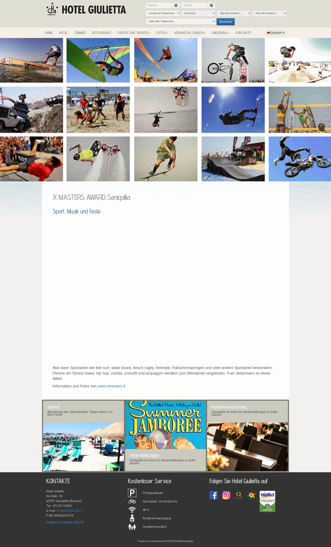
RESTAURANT (102, 32)
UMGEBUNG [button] (220, 32)
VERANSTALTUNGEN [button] (189, 32)
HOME (49, 32)
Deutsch (274, 32)
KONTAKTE (243, 32)
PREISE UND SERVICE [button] (134, 32)
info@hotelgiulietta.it (69, 510)
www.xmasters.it (111, 386)
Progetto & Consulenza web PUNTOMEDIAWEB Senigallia (165, 541)
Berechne (225, 21)
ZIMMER (80, 32)
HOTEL (63, 32)
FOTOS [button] (162, 32)
